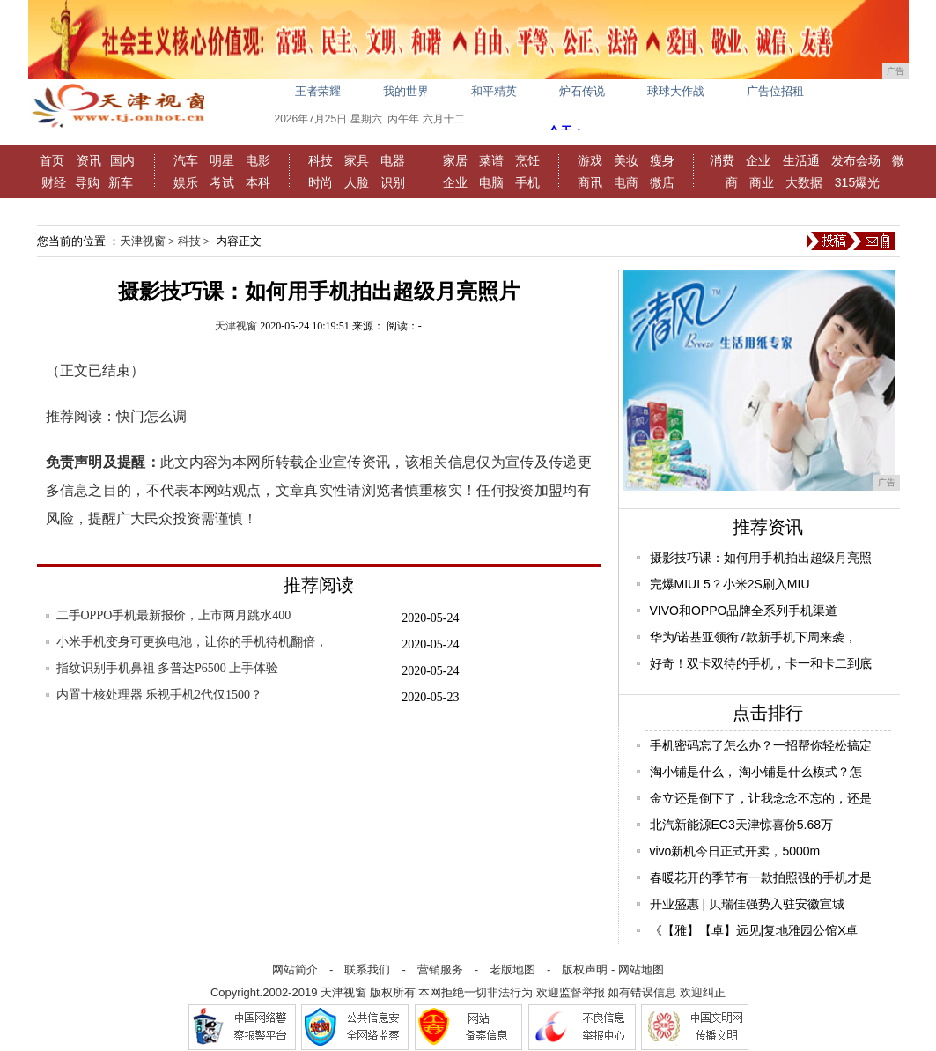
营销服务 (440, 969)
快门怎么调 (151, 416)
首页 (52, 160)
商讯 (590, 182)
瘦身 (662, 160)
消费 (722, 160)
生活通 (801, 160)
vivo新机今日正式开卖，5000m (735, 851)
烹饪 (527, 160)
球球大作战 (675, 91)
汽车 (185, 160)
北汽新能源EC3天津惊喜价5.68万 (741, 825)
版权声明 (585, 969)
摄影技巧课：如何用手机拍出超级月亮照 (761, 558)
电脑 (491, 182)
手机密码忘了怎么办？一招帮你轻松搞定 (761, 745)
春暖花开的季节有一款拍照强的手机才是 (761, 877)
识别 (392, 182)
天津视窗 (143, 241)
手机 (527, 182)
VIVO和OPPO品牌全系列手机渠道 (744, 610)
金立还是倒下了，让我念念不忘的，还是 (761, 798)
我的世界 (406, 91)
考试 (222, 182)
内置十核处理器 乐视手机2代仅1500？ (159, 694)
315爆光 (857, 182)
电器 (392, 160)
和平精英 (494, 91)
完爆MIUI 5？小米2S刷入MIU (730, 584)
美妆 (626, 160)
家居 (455, 160)
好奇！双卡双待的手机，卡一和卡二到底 (761, 663)
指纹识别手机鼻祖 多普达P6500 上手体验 (167, 668)
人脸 (356, 182)
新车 (120, 182)
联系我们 (367, 969)
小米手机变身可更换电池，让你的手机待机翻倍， (192, 641)
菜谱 (491, 160)
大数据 (803, 182)
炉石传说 (582, 91)
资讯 (89, 160)
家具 (356, 160)
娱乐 (185, 182)
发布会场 (856, 160)
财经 (53, 182)
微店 (662, 182)
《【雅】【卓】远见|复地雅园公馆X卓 (754, 930)
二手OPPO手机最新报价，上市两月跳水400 (173, 615)
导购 (87, 182)
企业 (455, 182)
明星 (222, 160)
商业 (761, 182)
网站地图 (641, 969)
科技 (320, 160)
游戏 (590, 160)
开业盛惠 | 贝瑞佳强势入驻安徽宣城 (747, 904)
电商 (626, 182)
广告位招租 (775, 91)
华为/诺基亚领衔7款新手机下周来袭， (754, 637)
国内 (122, 160)
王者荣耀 (318, 91)
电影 (258, 160)
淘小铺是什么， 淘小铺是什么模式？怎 (756, 772)
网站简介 (295, 969)
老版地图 (512, 969)
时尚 (320, 182)
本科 (258, 182)
